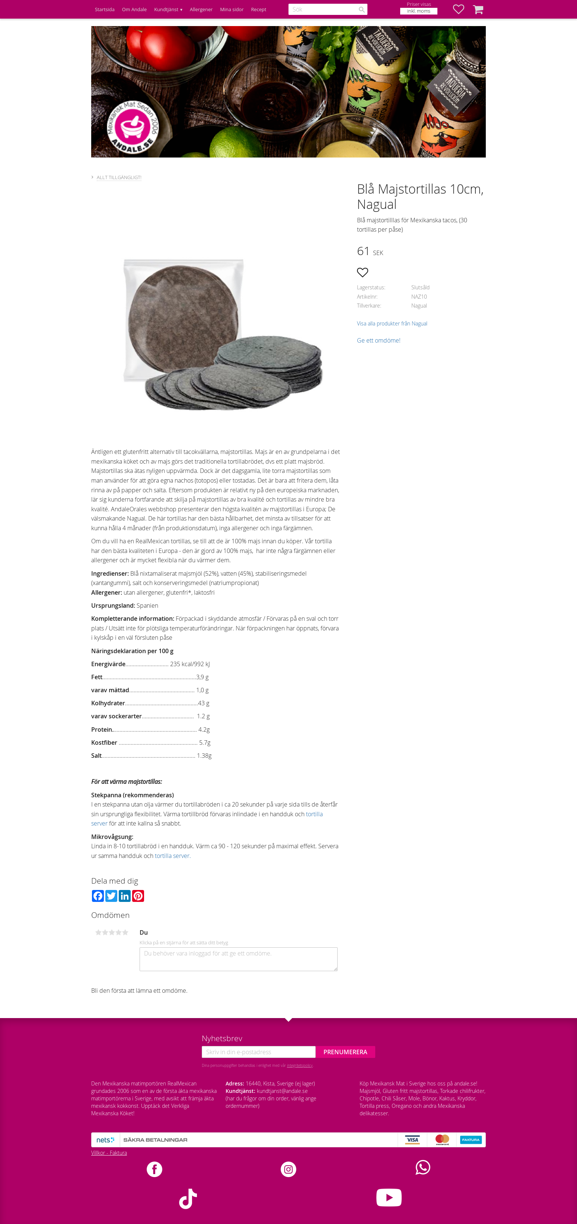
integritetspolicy (300, 1065)
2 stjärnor (105, 932)
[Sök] (361, 9)
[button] (462, 9)
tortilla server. (173, 856)
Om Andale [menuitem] (134, 9)
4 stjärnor (118, 932)
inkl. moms (418, 11)
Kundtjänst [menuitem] (166, 9)
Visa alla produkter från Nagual (392, 323)
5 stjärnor (125, 932)
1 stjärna (98, 932)
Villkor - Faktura (109, 1152)
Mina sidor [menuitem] (231, 9)
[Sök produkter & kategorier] (327, 9)
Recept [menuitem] (258, 9)
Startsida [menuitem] (105, 9)
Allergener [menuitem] (201, 9)
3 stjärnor (111, 932)
